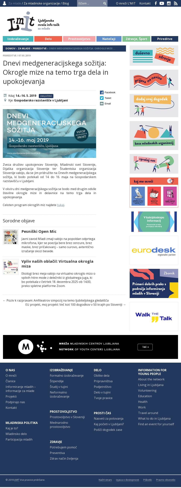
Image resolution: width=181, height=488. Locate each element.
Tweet (108, 99)
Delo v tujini (102, 393)
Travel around (148, 414)
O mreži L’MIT (126, 3)
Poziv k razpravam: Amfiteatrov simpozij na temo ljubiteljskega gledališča (58, 301)
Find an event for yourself (156, 425)
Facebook (155, 3)
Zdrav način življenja (64, 459)
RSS (175, 3)
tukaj (60, 206)
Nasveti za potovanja (108, 419)
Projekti (11, 397)
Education (145, 397)
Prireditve (164, 40)
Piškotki (147, 480)
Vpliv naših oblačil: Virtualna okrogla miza (57, 265)
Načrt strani (105, 480)
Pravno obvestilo (165, 480)
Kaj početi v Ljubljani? (109, 425)
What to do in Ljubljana (154, 419)
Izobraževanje (18, 40)
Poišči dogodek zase (108, 431)
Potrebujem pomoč (63, 448)
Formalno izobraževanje (67, 376)
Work (142, 408)
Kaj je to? (12, 429)
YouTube (161, 3)
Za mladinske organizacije (42, 3)
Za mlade (24, 49)
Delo (48, 40)
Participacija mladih (19, 440)
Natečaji (109, 40)
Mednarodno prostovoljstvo (60, 425)
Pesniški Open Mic (38, 232)
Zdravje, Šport (136, 40)
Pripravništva (103, 382)
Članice (10, 382)
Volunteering (147, 391)
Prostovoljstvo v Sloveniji (67, 418)
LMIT (16, 480)
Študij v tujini (59, 388)
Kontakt (145, 3)
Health (142, 403)
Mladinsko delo (16, 435)
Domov (10, 49)
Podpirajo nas (15, 403)
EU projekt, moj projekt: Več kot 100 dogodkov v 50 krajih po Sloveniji (73, 305)
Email (108, 104)
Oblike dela (101, 376)
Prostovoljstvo (79, 40)
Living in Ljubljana (150, 386)
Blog (66, 3)
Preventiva (57, 454)
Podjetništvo (102, 388)
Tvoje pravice (103, 399)
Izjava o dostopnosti (127, 480)
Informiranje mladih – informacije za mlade (21, 390)
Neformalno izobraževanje (59, 395)
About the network (151, 380)
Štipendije (57, 382)
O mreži (11, 376)
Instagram (168, 3)
